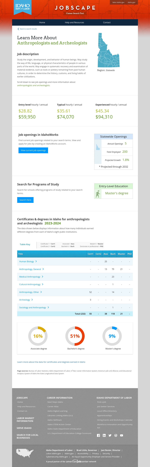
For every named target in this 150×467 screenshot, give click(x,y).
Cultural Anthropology (31, 284)
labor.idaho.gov (118, 2)
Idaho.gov (69, 453)
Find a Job (101, 402)
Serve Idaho (24, 428)
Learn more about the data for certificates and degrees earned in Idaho (51, 362)
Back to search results (27, 29)
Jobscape (22, 397)
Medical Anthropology (31, 276)
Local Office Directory (107, 411)
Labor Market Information (25, 420)
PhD (130, 253)
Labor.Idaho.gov (53, 453)
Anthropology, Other (30, 292)
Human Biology (28, 261)
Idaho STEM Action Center (59, 424)
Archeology (26, 299)
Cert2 (98, 253)
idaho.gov (131, 2)
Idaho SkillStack (55, 420)
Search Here (25, 199)
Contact (107, 22)
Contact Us (22, 411)
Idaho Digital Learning (57, 411)
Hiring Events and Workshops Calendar (115, 420)
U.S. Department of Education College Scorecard (69, 433)
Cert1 (90, 253)
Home (42, 22)
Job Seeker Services (106, 406)
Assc (106, 253)
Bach (112, 253)
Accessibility (83, 453)
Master (121, 253)
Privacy (95, 453)
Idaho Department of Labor (114, 397)
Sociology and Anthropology (34, 307)
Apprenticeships (104, 415)
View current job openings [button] (33, 150)
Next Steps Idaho (55, 402)
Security (106, 453)
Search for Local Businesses (28, 436)
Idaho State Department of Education (64, 429)
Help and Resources (74, 22)
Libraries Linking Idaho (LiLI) (60, 415)
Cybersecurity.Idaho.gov (57, 456)
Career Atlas (53, 406)
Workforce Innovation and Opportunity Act (115, 426)
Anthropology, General (31, 269)
